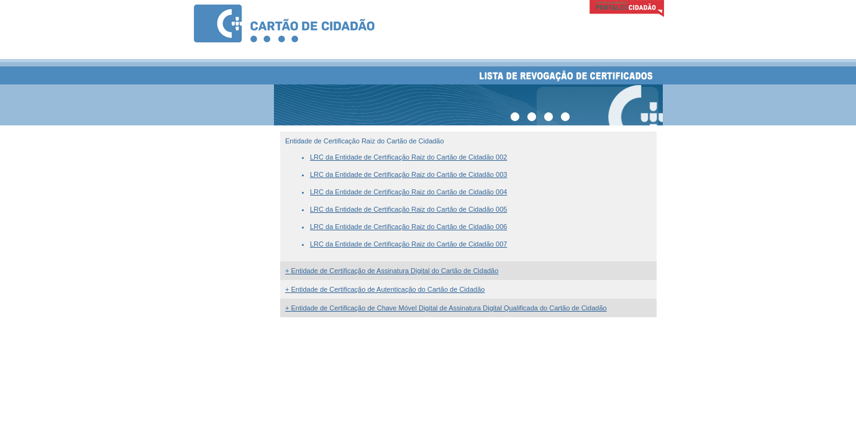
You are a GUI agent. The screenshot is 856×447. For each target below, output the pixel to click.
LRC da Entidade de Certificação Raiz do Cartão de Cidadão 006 (408, 226)
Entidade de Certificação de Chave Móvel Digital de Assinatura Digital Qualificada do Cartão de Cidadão (446, 308)
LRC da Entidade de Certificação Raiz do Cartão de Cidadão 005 (408, 209)
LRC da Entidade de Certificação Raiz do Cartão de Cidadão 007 (408, 244)
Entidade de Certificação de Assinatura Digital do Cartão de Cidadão (391, 270)
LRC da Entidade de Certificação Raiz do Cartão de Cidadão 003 (408, 174)
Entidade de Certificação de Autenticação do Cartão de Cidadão (385, 289)
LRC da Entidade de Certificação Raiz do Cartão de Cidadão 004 (408, 192)
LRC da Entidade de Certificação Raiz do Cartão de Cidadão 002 (408, 157)
